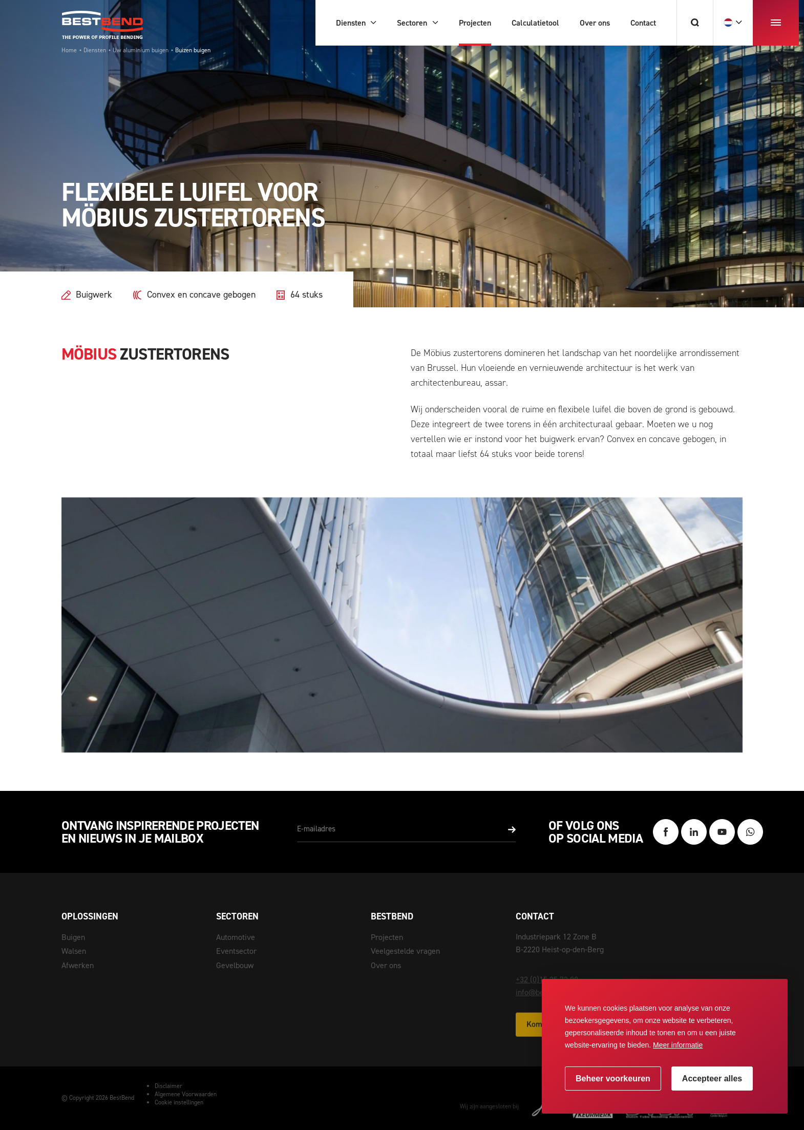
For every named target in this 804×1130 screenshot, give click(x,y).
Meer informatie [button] (678, 1045)
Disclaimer (168, 1086)
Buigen (73, 937)
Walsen (73, 951)
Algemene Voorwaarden (186, 1094)
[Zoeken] (694, 23)
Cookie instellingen (179, 1102)
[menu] (776, 23)
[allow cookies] (712, 1078)
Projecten (387, 937)
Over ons (386, 965)
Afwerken (77, 965)
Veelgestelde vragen (405, 951)
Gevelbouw (234, 965)
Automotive (235, 937)
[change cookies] (613, 1078)
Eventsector (236, 951)
